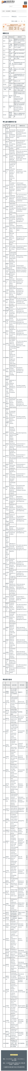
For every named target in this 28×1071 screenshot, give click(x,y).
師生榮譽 (8, 11)
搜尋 (25, 6)
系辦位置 (16, 1064)
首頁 (4, 11)
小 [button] (18, 21)
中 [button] (21, 21)
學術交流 (14, 11)
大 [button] (24, 21)
